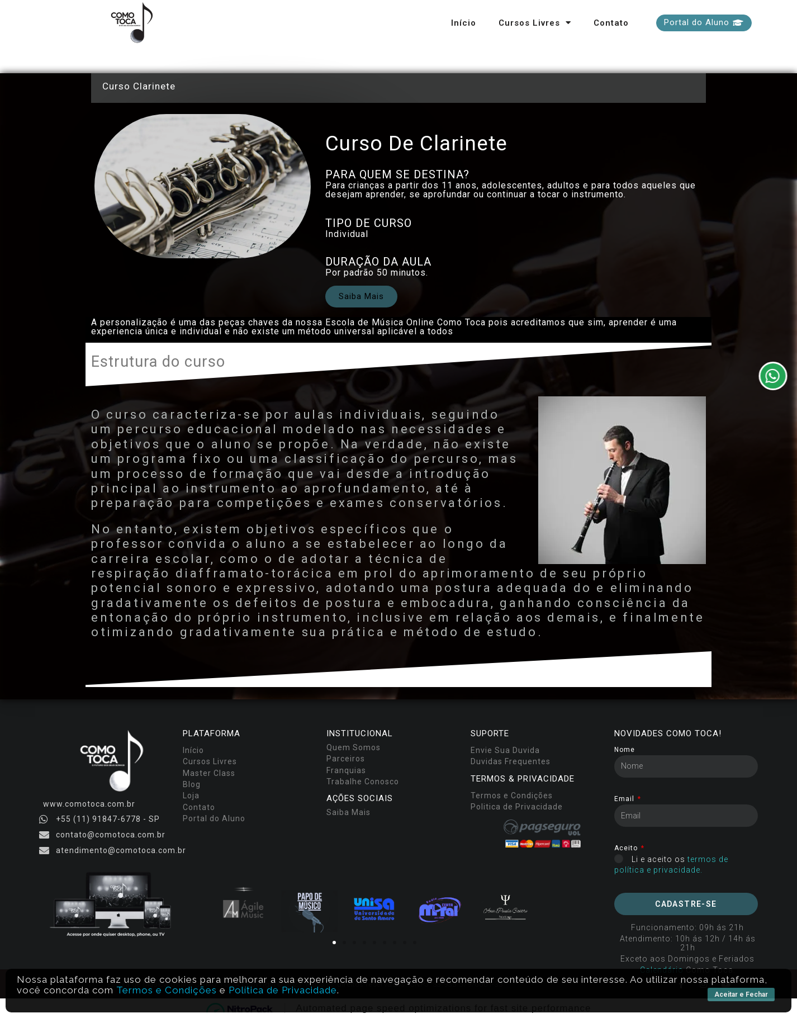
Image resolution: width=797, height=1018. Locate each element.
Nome (624, 750)
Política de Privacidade (283, 990)
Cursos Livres (535, 22)
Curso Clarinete (138, 86)
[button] (704, 23)
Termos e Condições (166, 990)
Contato (611, 23)
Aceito (627, 848)
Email (625, 799)
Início (463, 23)
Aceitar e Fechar (741, 994)
